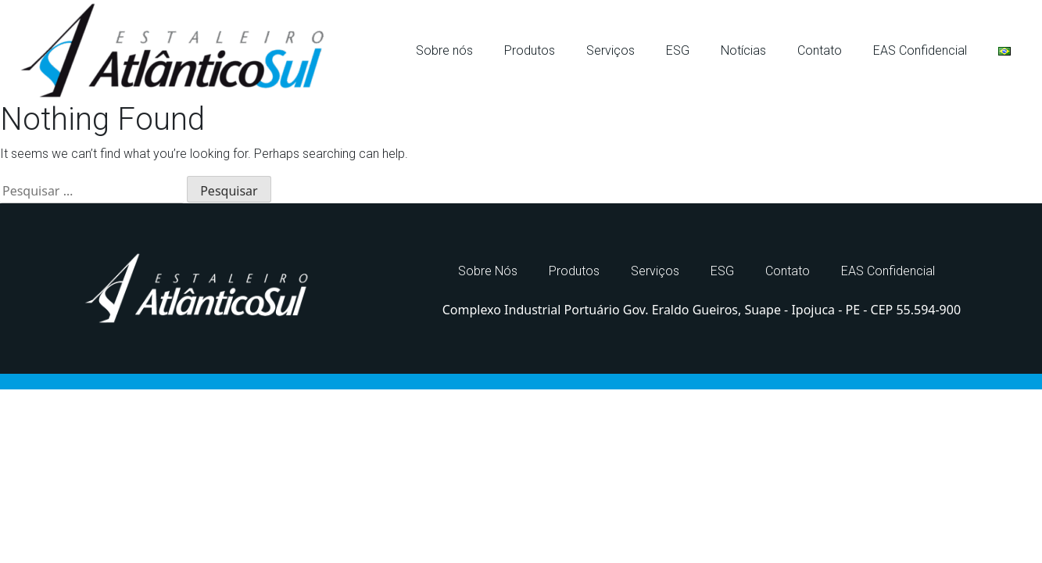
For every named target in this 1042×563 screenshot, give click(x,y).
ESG (677, 50)
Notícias (743, 50)
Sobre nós (444, 50)
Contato (819, 50)
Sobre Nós (487, 271)
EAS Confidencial (920, 50)
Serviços (610, 50)
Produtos (529, 50)
